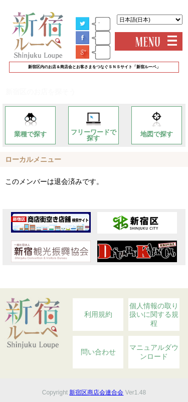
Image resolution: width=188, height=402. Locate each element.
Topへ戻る (154, 283)
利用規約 (98, 314)
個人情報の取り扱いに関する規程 (153, 314)
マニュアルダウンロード (153, 351)
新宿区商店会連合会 (96, 392)
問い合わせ (98, 352)
